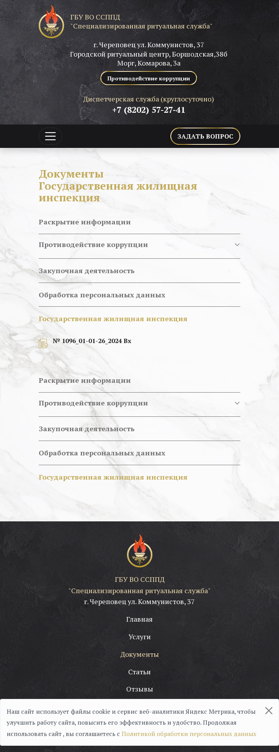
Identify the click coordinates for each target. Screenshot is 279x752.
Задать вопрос (205, 136)
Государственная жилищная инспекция (113, 318)
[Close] (269, 710)
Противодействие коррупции (139, 244)
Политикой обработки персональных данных (189, 734)
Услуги (140, 636)
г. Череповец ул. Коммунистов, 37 (139, 601)
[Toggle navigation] (50, 136)
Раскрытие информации (85, 221)
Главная (139, 619)
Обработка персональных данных (102, 294)
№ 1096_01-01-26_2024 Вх (92, 340)
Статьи (139, 671)
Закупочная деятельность (86, 270)
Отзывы (139, 688)
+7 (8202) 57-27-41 (148, 109)
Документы (139, 654)
